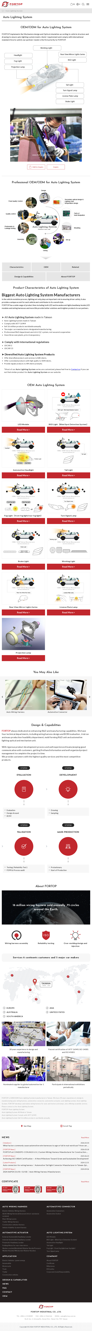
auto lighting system (68, 1101)
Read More (85, 1137)
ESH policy (50, 1269)
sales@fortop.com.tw (67, 1316)
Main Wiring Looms (9, 1219)
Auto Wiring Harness (14, 1207)
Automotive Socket (54, 1214)
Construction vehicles (10, 1275)
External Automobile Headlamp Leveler (16, 1237)
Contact (7, 1292)
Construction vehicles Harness (13, 1225)
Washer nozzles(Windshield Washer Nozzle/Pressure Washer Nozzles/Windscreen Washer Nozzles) (21, 1249)
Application (9, 1256)
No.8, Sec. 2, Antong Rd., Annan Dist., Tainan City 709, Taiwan (46, 1319)
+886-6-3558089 (26, 1316)
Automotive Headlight (55, 1243)
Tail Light (50, 1245)
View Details (46, 151)
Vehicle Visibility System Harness (14, 1227)
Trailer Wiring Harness (10, 1222)
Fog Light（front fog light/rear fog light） (61, 1248)
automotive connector (36, 1101)
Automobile (6, 1263)
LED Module (51, 1237)
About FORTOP (68, 276)
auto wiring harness (20, 1101)
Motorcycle (6, 1266)
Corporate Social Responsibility (58, 1272)
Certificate (50, 1263)
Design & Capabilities (23, 276)
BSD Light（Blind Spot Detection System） (62, 1240)
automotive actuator (52, 1101)
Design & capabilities (14, 1280)
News (5, 1284)
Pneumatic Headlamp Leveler (13, 1243)
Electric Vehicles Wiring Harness (14, 1211)
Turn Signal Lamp (53, 1251)
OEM (46, 267)
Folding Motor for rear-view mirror (15, 1245)
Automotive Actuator (15, 1233)
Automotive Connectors (55, 1211)
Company (52, 1256)
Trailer (4, 1272)
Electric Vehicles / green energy (13, 1260)
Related (75, 267)
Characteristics (16, 267)
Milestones (51, 1266)
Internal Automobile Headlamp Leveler (16, 1240)
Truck (4, 1269)
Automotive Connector (61, 1207)
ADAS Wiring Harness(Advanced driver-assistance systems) (20, 1215)
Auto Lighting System (14, 11)
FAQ (4, 1288)
